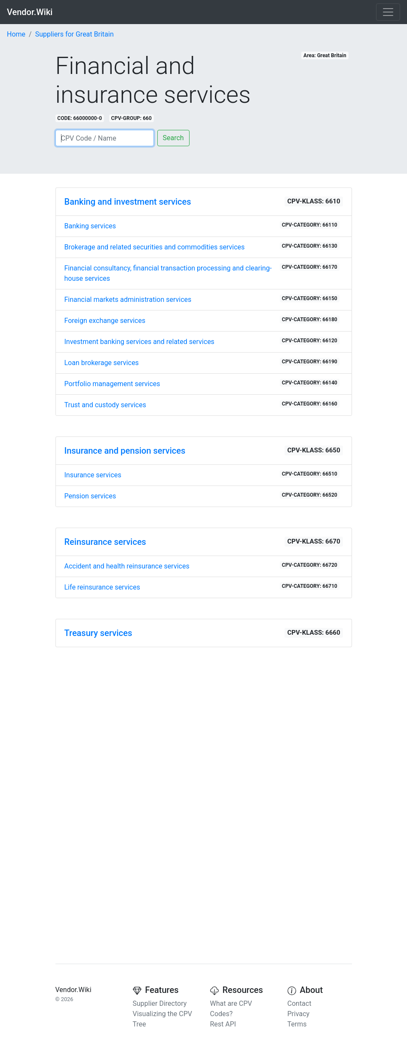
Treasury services (98, 633)
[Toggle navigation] (388, 12)
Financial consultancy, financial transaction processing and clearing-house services (202, 273)
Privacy (299, 1014)
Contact (300, 1003)
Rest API (223, 1024)
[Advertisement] (203, 714)
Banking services (202, 225)
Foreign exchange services (202, 320)
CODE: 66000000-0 (79, 118)
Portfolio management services (202, 383)
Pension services (202, 495)
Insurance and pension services (125, 451)
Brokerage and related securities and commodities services (202, 246)
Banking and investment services (127, 202)
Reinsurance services (105, 542)
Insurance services (202, 474)
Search (173, 138)
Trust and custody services (202, 404)
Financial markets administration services (202, 299)
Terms (297, 1024)
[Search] (104, 138)
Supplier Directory (160, 1003)
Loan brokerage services (202, 362)
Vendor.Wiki (29, 12)
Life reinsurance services (202, 586)
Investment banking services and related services (202, 341)
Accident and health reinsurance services (202, 565)
